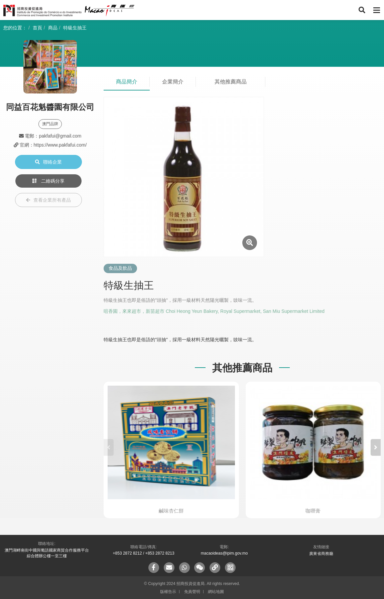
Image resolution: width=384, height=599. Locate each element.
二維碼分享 (48, 181)
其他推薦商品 (231, 81)
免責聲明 (192, 591)
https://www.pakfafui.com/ (60, 145)
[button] (376, 447)
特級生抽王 (75, 27)
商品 (52, 27)
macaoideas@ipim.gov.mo (224, 553)
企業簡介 (172, 81)
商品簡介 (126, 81)
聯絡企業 (48, 162)
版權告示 (168, 591)
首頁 (37, 27)
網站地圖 (216, 591)
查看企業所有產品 (48, 200)
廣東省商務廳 (321, 553)
